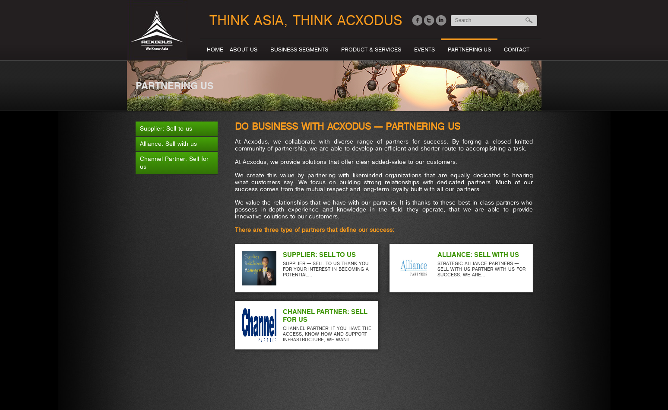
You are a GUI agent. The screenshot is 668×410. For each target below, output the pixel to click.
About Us (243, 50)
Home (215, 50)
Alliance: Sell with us (168, 144)
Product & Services (371, 50)
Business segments (299, 50)
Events (424, 50)
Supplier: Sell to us (166, 128)
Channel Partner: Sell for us (174, 163)
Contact (516, 50)
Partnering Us (469, 50)
